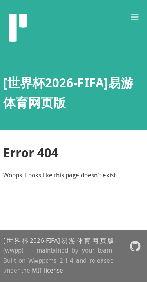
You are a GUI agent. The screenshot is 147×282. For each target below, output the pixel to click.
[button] (134, 16)
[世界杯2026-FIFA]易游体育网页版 (58, 240)
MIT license (47, 270)
